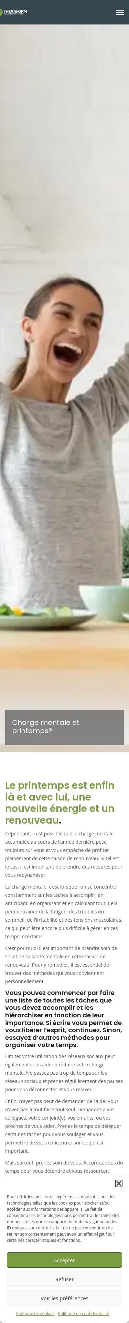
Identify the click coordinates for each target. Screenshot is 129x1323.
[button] (118, 1183)
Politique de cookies (35, 1313)
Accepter (64, 1260)
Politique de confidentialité (83, 1313)
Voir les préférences (64, 1298)
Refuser (64, 1279)
